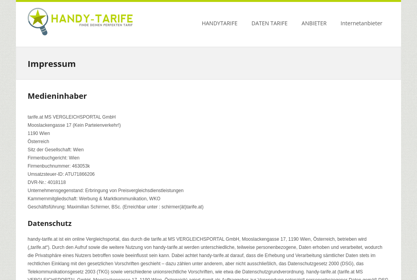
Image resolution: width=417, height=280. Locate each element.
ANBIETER (313, 23)
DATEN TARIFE (270, 23)
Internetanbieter (361, 23)
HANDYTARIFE (220, 23)
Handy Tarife (80, 23)
